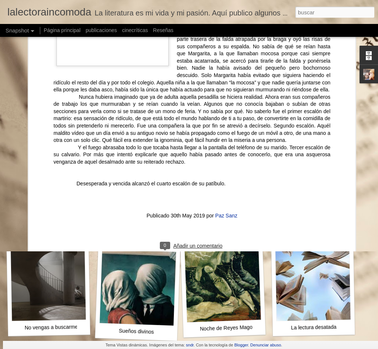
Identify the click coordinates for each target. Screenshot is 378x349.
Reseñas (163, 30)
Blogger (241, 345)
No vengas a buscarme (51, 327)
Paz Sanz (226, 122)
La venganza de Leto (315, 228)
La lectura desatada (313, 327)
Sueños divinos (136, 331)
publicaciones (101, 30)
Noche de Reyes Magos (227, 328)
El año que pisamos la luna (235, 231)
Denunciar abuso (265, 345)
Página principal (62, 30)
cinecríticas (135, 30)
